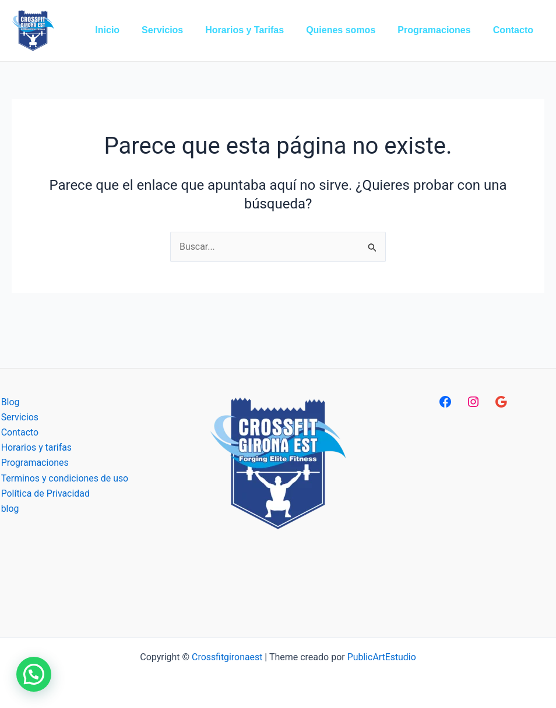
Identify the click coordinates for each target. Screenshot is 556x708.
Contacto (19, 432)
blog (9, 509)
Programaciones (34, 463)
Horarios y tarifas (35, 448)
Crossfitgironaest (226, 657)
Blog (9, 402)
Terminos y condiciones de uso (64, 478)
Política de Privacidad (44, 494)
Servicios (19, 417)
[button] (33, 674)
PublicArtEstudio (382, 657)
